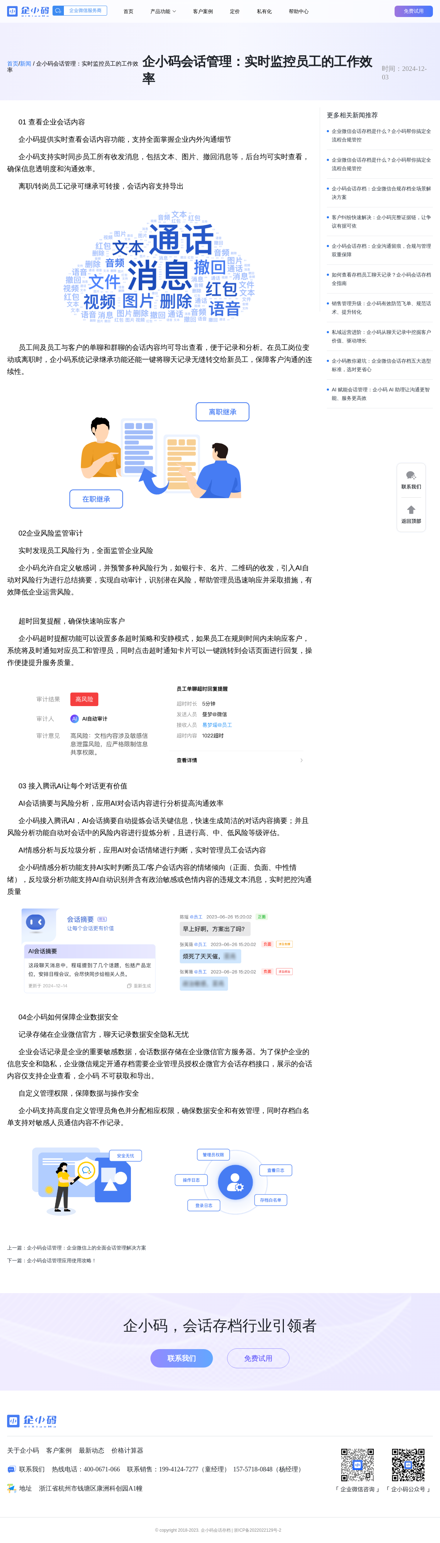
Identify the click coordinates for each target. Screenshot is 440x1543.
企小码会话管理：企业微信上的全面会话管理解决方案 (86, 1248)
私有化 (264, 11)
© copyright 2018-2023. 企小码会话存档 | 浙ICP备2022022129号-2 (218, 1530)
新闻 (25, 64)
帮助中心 (299, 11)
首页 (128, 11)
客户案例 (203, 11)
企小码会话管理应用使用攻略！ (62, 1260)
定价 (235, 11)
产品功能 (163, 11)
